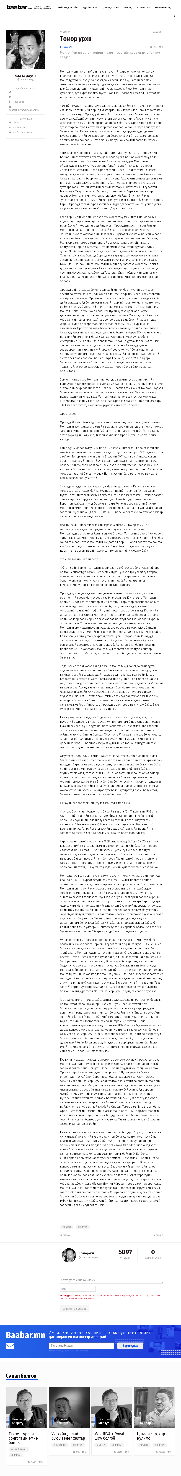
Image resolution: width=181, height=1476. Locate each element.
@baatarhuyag (25, 79)
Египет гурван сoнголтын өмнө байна (23, 1438)
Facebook (16, 101)
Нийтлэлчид (163, 7)
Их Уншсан (17, 127)
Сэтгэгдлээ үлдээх (75, 1308)
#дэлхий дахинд (19, 1449)
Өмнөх (65, 31)
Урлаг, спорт (111, 7)
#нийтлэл (82, 1227)
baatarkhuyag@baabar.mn (24, 108)
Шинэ (14, 122)
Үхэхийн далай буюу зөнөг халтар (68, 1436)
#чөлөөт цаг (60, 1445)
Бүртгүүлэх (130, 1346)
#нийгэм (67, 1227)
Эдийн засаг (90, 7)
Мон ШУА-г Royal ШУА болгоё (109, 1436)
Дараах (158, 31)
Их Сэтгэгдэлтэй (20, 132)
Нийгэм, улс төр (67, 7)
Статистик (143, 7)
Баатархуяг (68, 47)
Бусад (128, 7)
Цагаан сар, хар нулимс (151, 1436)
